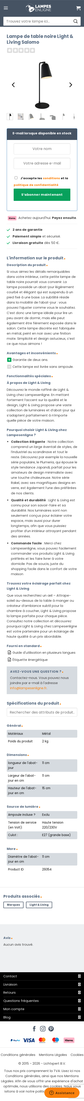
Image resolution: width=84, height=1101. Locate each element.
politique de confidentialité (36, 185)
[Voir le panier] (78, 8)
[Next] (70, 85)
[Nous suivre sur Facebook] (34, 1027)
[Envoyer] (75, 21)
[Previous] (14, 85)
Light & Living (39, 905)
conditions (51, 178)
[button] (5, 8)
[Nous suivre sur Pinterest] (50, 1027)
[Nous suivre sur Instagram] (42, 1027)
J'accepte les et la (41, 181)
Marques (13, 905)
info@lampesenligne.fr (28, 688)
